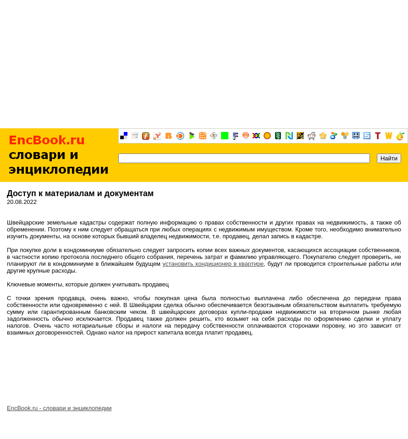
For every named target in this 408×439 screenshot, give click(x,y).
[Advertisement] (204, 64)
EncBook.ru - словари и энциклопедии (59, 408)
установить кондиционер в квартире (213, 263)
